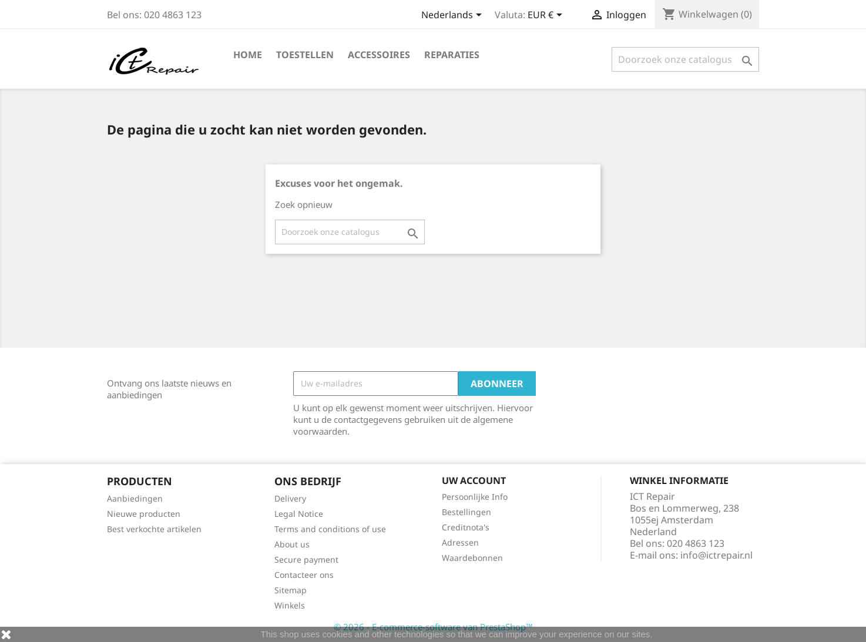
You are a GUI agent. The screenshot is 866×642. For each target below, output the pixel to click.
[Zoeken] (685, 59)
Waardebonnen (472, 557)
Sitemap (290, 590)
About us (292, 544)
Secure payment (306, 559)
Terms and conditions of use (330, 529)
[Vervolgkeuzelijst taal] (453, 16)
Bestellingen (466, 511)
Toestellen (305, 54)
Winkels (289, 605)
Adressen (460, 542)
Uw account (474, 480)
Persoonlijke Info (475, 496)
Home (247, 54)
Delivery (290, 498)
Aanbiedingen (135, 498)
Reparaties (451, 54)
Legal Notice (298, 513)
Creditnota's (465, 527)
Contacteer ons (304, 574)
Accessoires (379, 54)
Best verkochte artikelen (154, 529)
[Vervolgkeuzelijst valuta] (547, 16)
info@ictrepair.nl (716, 555)
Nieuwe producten (143, 513)
